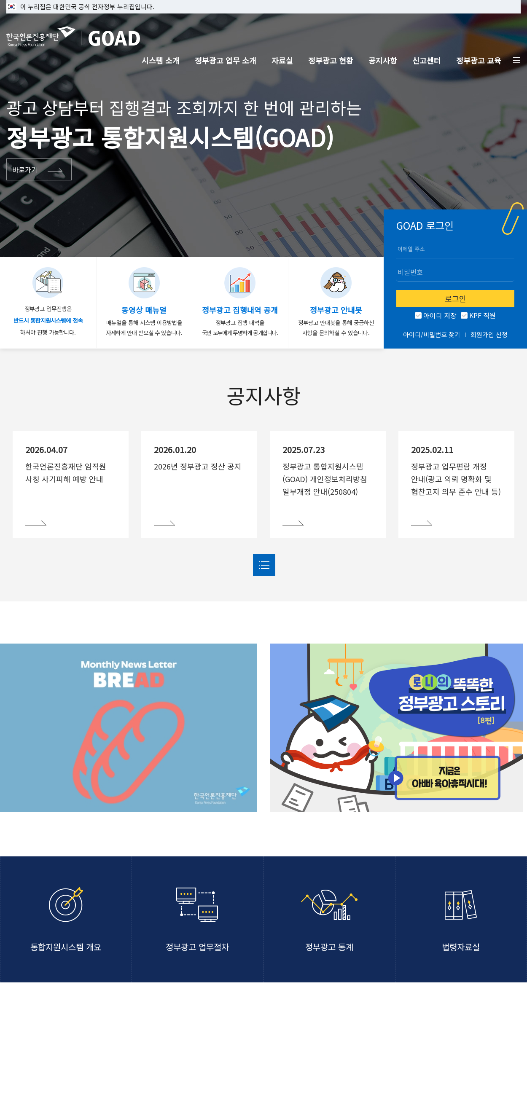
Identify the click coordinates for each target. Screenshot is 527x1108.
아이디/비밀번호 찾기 (431, 334)
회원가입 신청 (489, 334)
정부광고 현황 (330, 60)
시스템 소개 (161, 60)
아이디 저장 (439, 316)
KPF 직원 (482, 316)
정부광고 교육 (478, 60)
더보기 (264, 565)
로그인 (455, 298)
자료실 (282, 60)
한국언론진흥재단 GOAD (73, 36)
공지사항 (382, 60)
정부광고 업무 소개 (225, 60)
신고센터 (426, 60)
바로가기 (25, 169)
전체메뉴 (517, 60)
